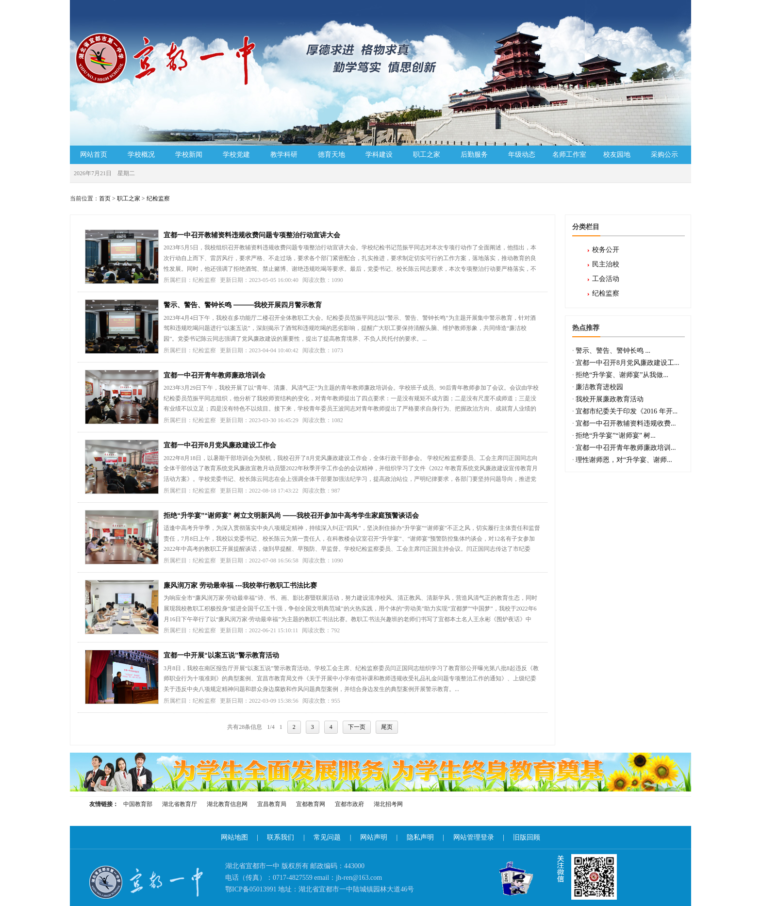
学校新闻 (188, 154)
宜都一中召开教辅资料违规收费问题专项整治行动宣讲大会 (252, 235)
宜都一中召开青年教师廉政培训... (626, 447)
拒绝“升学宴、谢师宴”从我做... (622, 375)
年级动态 (521, 154)
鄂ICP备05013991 (251, 889)
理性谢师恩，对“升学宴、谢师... (624, 459)
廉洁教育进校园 (599, 387)
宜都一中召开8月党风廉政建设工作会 (220, 445)
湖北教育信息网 (227, 804)
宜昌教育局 (271, 804)
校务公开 (605, 249)
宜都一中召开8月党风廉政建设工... (627, 362)
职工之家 (426, 154)
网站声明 (373, 837)
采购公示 (664, 154)
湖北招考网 (388, 804)
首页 (105, 198)
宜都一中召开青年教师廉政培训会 (214, 375)
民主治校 (605, 264)
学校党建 (236, 154)
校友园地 (616, 154)
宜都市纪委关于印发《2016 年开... (627, 411)
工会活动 (605, 278)
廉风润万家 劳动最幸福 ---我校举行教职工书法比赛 (240, 585)
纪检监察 (158, 198)
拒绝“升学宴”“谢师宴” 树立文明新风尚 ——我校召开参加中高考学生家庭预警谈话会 (291, 515)
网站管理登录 (473, 837)
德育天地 (331, 154)
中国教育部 (137, 804)
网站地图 (234, 837)
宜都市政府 (349, 804)
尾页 (387, 727)
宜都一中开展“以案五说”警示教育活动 (221, 655)
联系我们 (280, 837)
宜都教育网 (310, 804)
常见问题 (327, 837)
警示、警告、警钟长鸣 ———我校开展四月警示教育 (243, 305)
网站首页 (93, 154)
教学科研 (284, 154)
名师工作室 (569, 154)
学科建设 (379, 154)
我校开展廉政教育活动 (610, 399)
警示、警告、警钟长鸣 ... (613, 350)
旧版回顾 (526, 837)
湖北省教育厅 (179, 804)
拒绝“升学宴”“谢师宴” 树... (616, 435)
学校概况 (141, 154)
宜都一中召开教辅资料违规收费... (626, 423)
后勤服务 (474, 154)
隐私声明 (420, 837)
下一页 (356, 727)
